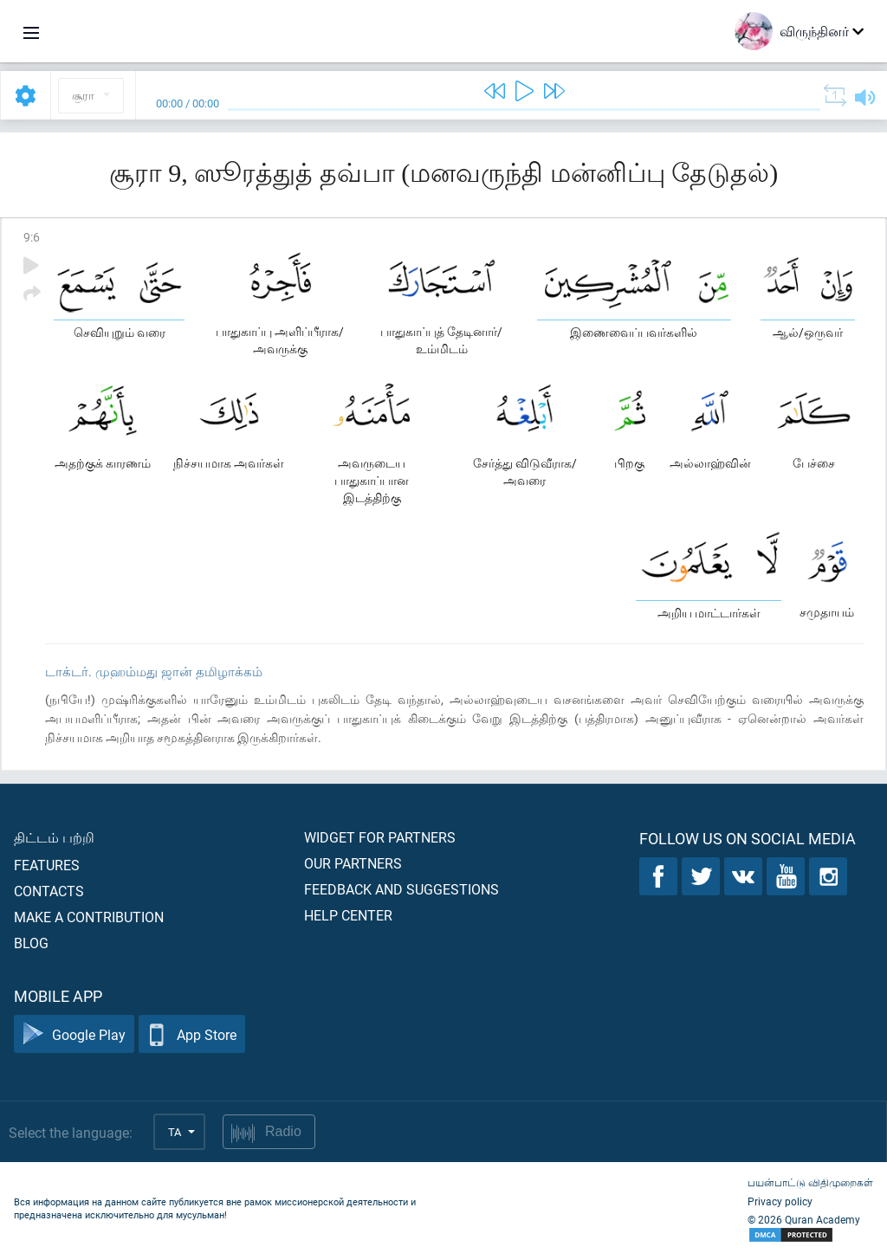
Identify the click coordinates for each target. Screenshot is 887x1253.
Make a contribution (89, 916)
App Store (191, 1034)
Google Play (74, 1034)
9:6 (31, 237)
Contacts (49, 891)
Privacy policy (780, 1201)
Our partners (353, 863)
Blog (31, 942)
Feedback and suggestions (401, 889)
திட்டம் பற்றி (54, 837)
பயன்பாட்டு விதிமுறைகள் (810, 1182)
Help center (348, 915)
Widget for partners (380, 837)
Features (47, 865)
